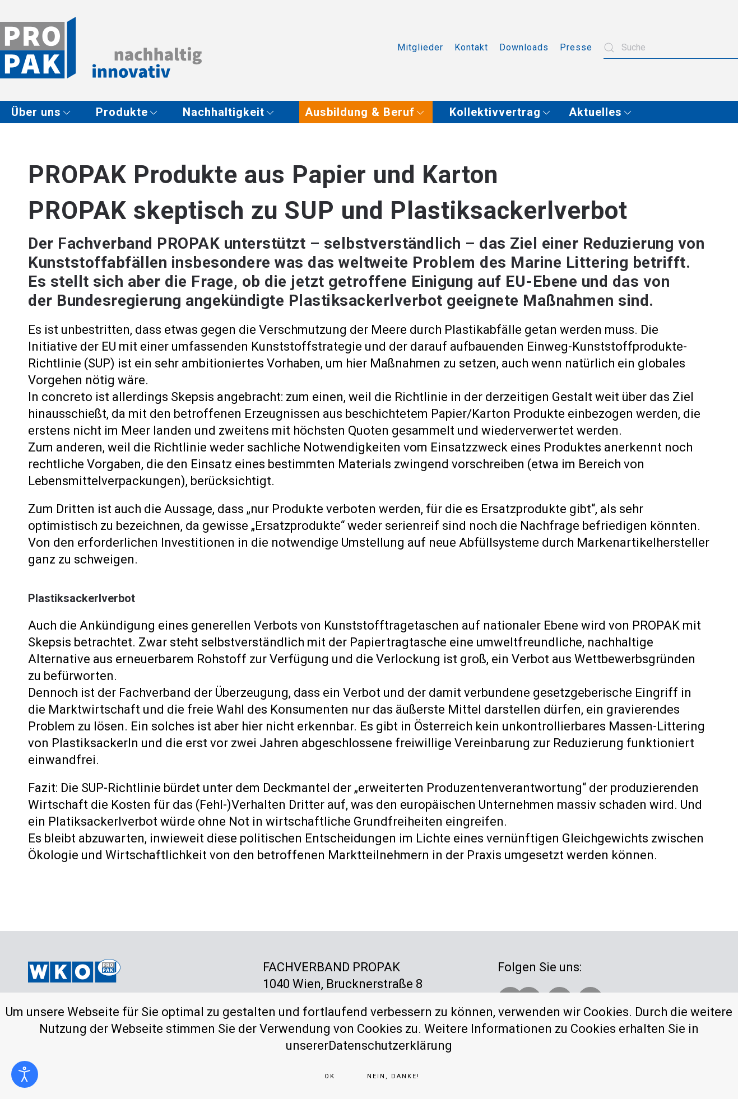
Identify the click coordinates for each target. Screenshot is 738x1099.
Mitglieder (420, 47)
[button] (45, 112)
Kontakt (471, 47)
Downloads (524, 47)
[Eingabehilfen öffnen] (24, 1074)
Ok (329, 1076)
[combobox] (671, 47)
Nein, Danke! (393, 1076)
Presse (576, 47)
